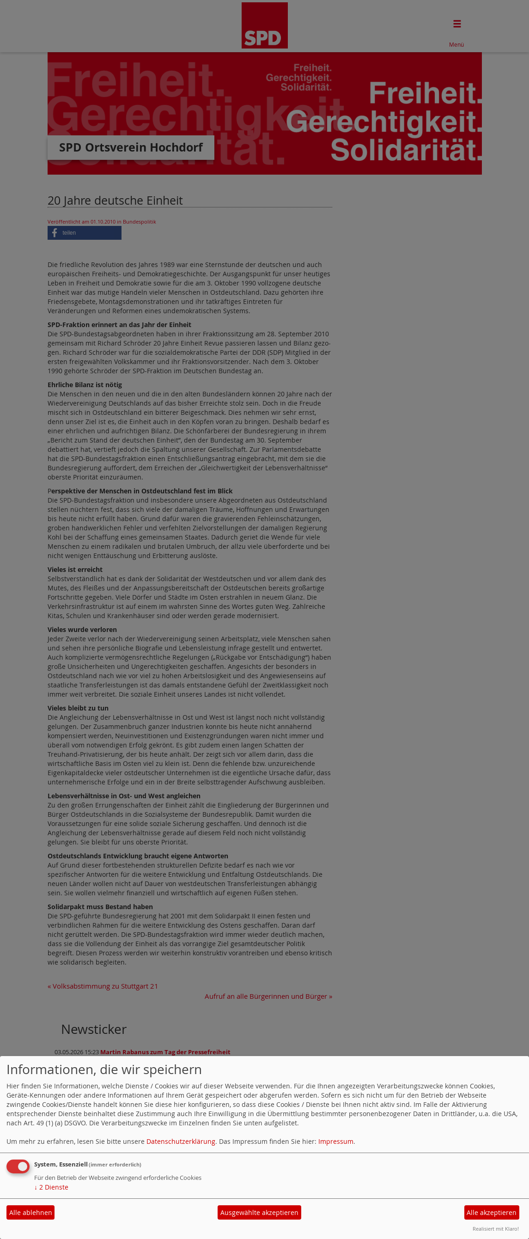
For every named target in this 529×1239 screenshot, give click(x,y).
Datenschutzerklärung (180, 1141)
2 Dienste (51, 1187)
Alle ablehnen (30, 1212)
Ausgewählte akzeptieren (259, 1212)
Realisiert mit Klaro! (496, 1228)
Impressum (335, 1141)
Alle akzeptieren (492, 1212)
